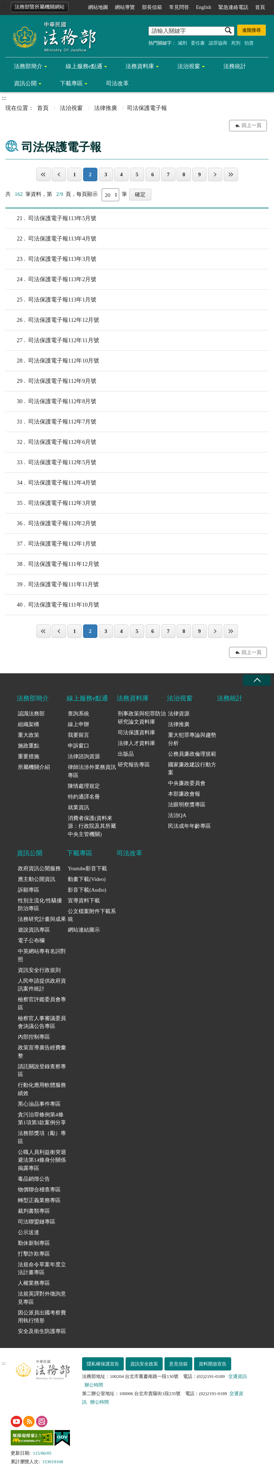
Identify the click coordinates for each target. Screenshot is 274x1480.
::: (4, 6)
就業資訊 (78, 807)
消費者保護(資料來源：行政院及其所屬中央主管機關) (92, 826)
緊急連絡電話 (233, 7)
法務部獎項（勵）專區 (42, 1137)
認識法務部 (31, 713)
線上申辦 (78, 724)
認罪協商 (218, 43)
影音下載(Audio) (87, 890)
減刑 (182, 43)
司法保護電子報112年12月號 (52, 320)
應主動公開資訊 (36, 879)
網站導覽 (125, 7)
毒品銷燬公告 (34, 1179)
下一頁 (215, 174)
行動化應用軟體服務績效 (42, 1089)
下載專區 (71, 83)
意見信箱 (178, 1364)
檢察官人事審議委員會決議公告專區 (42, 1022)
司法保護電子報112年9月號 (50, 381)
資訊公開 (25, 83)
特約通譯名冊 (84, 797)
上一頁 (59, 174)
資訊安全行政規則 (39, 970)
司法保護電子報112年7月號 (50, 421)
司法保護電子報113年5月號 (50, 218)
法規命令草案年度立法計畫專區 (42, 1269)
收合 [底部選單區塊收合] (257, 680)
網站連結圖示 (84, 930)
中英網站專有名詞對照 (42, 955)
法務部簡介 (28, 66)
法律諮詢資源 (84, 756)
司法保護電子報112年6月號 (50, 442)
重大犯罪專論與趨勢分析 (192, 739)
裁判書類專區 (34, 1211)
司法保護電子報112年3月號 (50, 503)
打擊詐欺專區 (34, 1254)
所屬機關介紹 (34, 767)
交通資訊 (237, 1376)
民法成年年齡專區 (189, 826)
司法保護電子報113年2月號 (50, 279)
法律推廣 (105, 108)
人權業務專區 (34, 1283)
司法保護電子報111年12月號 (52, 564)
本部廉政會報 (184, 794)
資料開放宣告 (213, 1364)
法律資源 (178, 713)
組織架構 (28, 724)
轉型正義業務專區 (39, 1200)
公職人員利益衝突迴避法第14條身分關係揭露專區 (42, 1160)
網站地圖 (98, 7)
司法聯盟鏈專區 (36, 1222)
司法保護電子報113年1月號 (50, 299)
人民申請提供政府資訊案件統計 (42, 985)
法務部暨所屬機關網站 (40, 7)
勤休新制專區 (34, 1243)
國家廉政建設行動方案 (192, 769)
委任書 (198, 43)
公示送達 (28, 1232)
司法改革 (117, 83)
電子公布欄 (31, 940)
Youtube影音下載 (87, 868)
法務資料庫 (140, 66)
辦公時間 (94, 1385)
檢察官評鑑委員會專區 (42, 1003)
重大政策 (28, 735)
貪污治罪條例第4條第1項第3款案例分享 (42, 1119)
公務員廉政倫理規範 (192, 754)
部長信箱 (152, 7)
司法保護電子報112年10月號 (52, 360)
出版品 (126, 754)
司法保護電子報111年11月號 (52, 584)
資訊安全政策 (144, 1364)
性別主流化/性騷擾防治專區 (40, 905)
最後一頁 (231, 174)
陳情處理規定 (84, 786)
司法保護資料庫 (136, 732)
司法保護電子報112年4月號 (50, 482)
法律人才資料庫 (136, 743)
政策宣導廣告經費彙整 (42, 1052)
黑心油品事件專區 (39, 1104)
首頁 (260, 7)
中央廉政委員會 (187, 783)
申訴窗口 (78, 746)
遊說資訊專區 (34, 930)
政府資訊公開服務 (39, 868)
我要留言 (78, 735)
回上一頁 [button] (252, 125)
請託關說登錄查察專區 (42, 1071)
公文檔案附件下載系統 (92, 915)
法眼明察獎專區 (187, 804)
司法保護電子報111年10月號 (52, 604)
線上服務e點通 (84, 66)
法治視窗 (188, 66)
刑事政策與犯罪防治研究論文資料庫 (142, 718)
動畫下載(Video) (87, 879)
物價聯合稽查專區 (39, 1189)
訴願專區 (28, 890)
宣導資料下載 (84, 900)
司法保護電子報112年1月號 (50, 543)
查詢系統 (78, 713)
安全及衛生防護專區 (42, 1331)
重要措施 (28, 756)
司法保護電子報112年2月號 (50, 523)
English (203, 7)
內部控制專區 (34, 1037)
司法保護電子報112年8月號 (50, 401)
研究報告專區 (134, 764)
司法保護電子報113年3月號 (50, 259)
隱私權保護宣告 (103, 1364)
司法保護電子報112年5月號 (50, 462)
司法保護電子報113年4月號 (50, 238)
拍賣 (249, 43)
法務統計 (234, 66)
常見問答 (179, 7)
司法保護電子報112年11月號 (52, 340)
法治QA (177, 815)
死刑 (235, 43)
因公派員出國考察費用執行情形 (42, 1317)
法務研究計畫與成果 (42, 919)
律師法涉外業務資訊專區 (92, 771)
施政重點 (28, 746)
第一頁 (43, 174)
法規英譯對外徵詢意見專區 (42, 1298)
